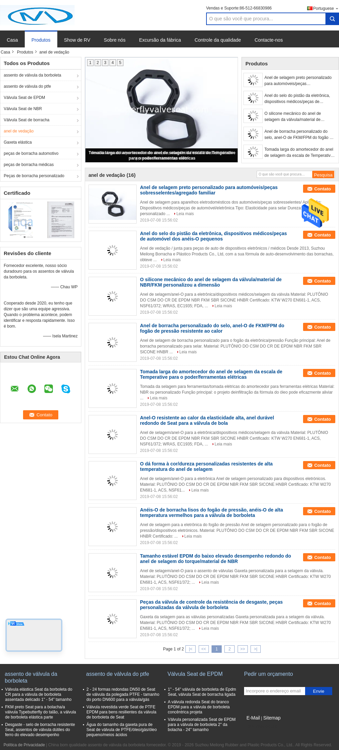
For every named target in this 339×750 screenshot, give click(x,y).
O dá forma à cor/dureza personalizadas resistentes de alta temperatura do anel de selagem (206, 466)
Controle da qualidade (218, 40)
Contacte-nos (269, 40)
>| (255, 649)
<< (203, 649)
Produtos (41, 40)
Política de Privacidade (24, 745)
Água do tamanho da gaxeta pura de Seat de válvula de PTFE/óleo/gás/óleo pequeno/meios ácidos (121, 729)
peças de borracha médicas (29, 164)
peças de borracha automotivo (31, 153)
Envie (318, 691)
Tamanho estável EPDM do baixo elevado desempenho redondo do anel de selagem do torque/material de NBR (215, 558)
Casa (12, 40)
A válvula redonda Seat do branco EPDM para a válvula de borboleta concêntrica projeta (199, 707)
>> (242, 649)
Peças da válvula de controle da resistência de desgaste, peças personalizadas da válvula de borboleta (211, 604)
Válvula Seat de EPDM (24, 97)
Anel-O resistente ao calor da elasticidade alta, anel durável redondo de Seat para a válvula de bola (207, 420)
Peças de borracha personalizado (34, 175)
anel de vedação (19, 131)
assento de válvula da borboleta (32, 75)
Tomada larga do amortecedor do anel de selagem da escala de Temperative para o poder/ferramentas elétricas (298, 153)
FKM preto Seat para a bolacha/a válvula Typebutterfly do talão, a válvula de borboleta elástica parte (40, 712)
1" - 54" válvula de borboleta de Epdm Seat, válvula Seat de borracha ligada (202, 692)
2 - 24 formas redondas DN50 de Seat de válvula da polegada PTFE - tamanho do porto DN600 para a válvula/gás (122, 694)
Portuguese (326, 8)
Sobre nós (114, 40)
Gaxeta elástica (18, 142)
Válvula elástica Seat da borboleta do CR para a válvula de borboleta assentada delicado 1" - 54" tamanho (38, 694)
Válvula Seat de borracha (26, 120)
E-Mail (253, 718)
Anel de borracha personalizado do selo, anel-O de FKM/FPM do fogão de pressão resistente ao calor (299, 135)
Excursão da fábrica (160, 40)
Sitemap (271, 718)
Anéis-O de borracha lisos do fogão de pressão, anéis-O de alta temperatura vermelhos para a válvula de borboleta (211, 512)
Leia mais (185, 213)
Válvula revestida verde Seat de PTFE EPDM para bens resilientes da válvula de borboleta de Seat (121, 712)
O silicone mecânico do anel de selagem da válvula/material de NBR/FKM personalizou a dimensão (296, 117)
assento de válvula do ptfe (27, 86)
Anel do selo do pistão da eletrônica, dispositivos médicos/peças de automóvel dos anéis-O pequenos (297, 99)
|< (190, 649)
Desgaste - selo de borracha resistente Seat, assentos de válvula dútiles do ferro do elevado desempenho (40, 729)
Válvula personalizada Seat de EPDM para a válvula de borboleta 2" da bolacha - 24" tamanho (202, 724)
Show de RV (77, 40)
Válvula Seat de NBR (23, 108)
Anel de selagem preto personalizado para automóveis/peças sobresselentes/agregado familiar (298, 81)
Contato (322, 188)
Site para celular (261, 726)
